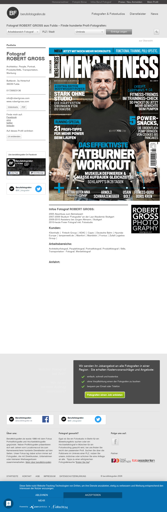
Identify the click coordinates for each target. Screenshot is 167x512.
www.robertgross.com (18, 101)
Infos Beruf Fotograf (101, 2)
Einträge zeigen (119, 32)
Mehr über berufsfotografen (38, 462)
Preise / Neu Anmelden (130, 2)
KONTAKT (26, 476)
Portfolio (11, 45)
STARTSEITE (12, 476)
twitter (10, 123)
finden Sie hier (82, 462)
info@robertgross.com (18, 98)
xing (9, 120)
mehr (142, 500)
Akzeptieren (91, 500)
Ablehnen (41, 500)
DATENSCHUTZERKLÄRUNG (73, 476)
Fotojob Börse (79, 2)
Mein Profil (152, 2)
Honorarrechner (60, 2)
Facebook (12, 117)
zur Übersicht (146, 41)
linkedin (10, 126)
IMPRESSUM (49, 476)
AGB (38, 476)
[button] (23, 32)
